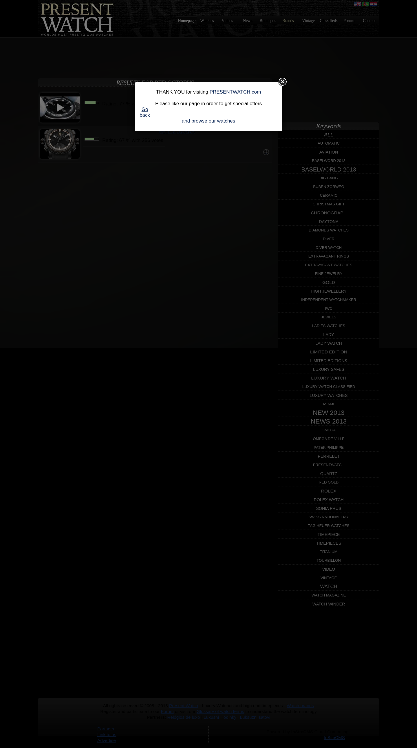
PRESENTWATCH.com (235, 92)
